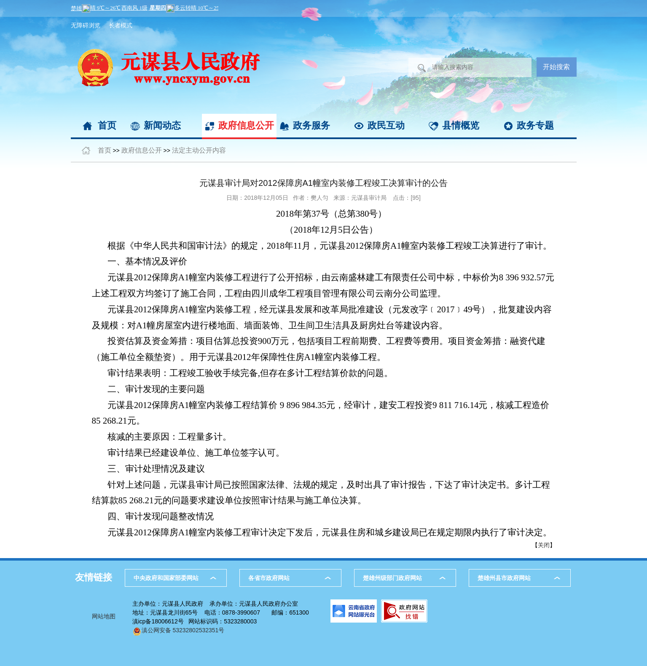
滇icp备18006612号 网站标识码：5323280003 (194, 621)
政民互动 (386, 125)
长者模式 (120, 25)
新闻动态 (162, 125)
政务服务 (311, 125)
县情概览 (460, 125)
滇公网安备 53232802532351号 (178, 630)
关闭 (544, 545)
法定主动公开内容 (199, 150)
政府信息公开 (246, 125)
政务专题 (535, 125)
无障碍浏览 (85, 25)
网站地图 (103, 616)
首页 (107, 125)
